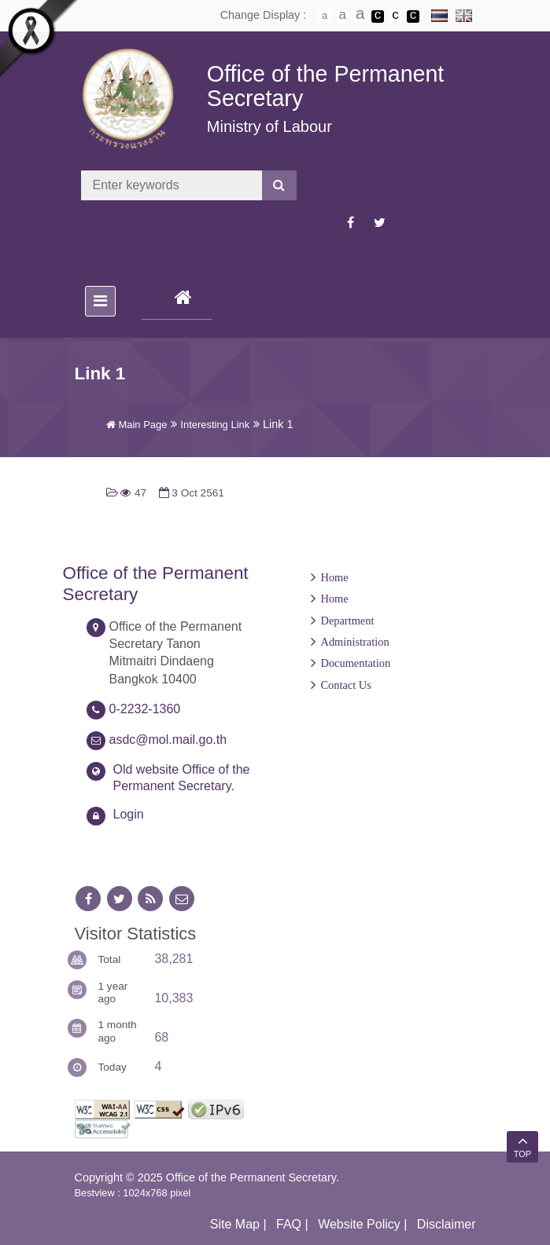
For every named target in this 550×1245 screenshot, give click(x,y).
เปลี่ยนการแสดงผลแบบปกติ (395, 16)
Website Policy (359, 1224)
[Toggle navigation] (100, 301)
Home (335, 577)
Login (128, 814)
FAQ (288, 1224)
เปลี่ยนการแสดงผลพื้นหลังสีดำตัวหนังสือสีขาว (377, 16)
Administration (355, 641)
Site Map (235, 1224)
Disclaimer (446, 1224)
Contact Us (346, 685)
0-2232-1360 (145, 709)
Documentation (356, 663)
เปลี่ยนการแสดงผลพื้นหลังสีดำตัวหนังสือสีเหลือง (413, 16)
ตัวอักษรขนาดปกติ (325, 15)
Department (348, 620)
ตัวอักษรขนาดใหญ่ (360, 15)
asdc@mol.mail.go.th (168, 739)
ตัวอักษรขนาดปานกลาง (342, 16)
